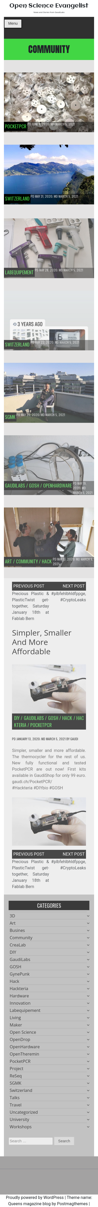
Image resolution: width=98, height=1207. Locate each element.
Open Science (23, 1034)
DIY (17, 719)
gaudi (74, 740)
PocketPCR (41, 726)
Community (21, 939)
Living (15, 1019)
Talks (15, 1099)
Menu (13, 23)
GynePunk (20, 976)
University (19, 1121)
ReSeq (16, 1078)
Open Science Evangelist (49, 6)
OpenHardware (25, 1048)
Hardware (19, 998)
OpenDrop (20, 1041)
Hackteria (19, 990)
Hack (67, 719)
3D (12, 918)
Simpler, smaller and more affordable (42, 643)
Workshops (21, 1128)
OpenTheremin (24, 1056)
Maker (16, 1027)
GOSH (53, 719)
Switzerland (21, 1092)
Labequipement (25, 1012)
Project (16, 1070)
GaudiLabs (34, 719)
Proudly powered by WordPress (35, 1197)
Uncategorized (24, 1114)
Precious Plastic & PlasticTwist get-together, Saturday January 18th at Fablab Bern (30, 608)
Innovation (20, 1005)
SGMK (15, 1085)
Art (12, 925)
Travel (15, 1107)
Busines (17, 932)
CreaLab (18, 947)
